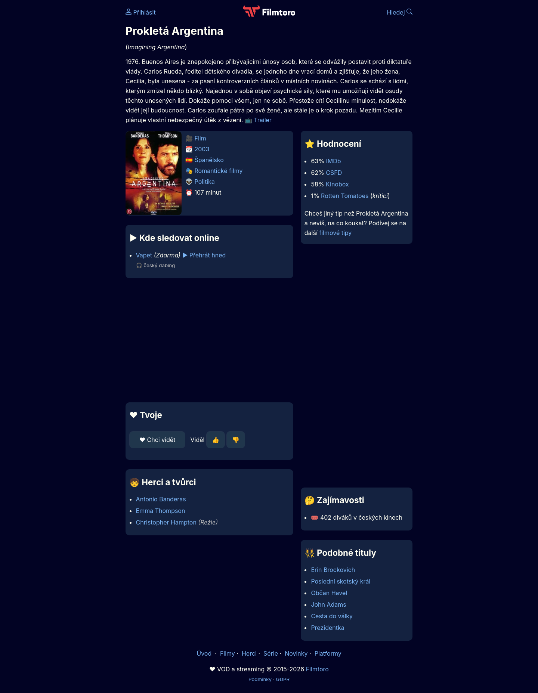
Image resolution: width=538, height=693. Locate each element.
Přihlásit (141, 12)
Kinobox (337, 184)
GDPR (283, 679)
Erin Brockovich (333, 569)
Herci (249, 653)
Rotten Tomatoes (344, 195)
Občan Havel (329, 593)
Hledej (399, 12)
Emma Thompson (160, 510)
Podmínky (260, 679)
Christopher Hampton (166, 522)
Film (200, 138)
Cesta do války (332, 616)
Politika (205, 181)
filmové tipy (335, 232)
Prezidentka (327, 627)
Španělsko (209, 160)
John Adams (328, 604)
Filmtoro (317, 669)
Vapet (144, 255)
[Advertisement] (71, 115)
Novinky (296, 653)
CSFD (334, 172)
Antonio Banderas (161, 499)
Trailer (263, 120)
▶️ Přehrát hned (204, 255)
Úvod (205, 653)
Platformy (328, 653)
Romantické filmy (219, 170)
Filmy (227, 653)
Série (270, 653)
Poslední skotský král (340, 581)
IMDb (333, 161)
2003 (202, 149)
